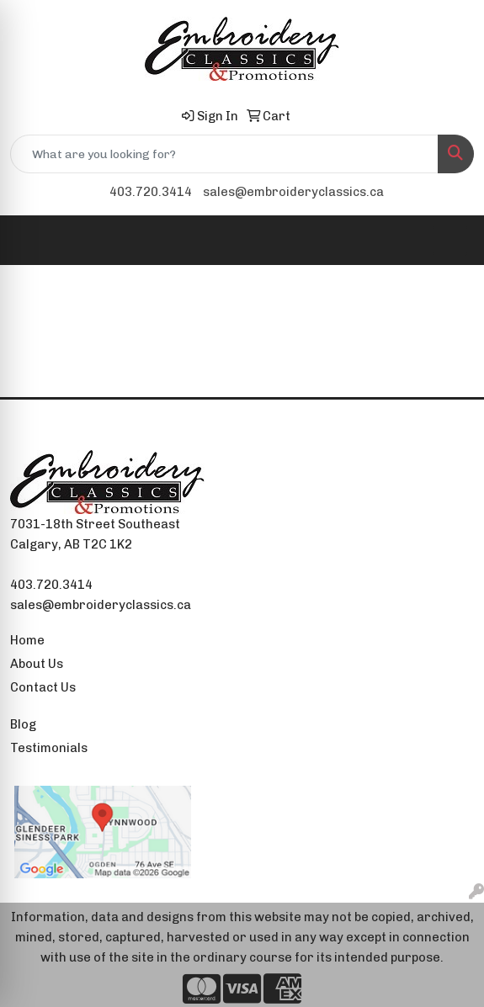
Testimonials (49, 747)
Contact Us (43, 687)
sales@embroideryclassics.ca (293, 191)
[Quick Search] (224, 154)
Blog (23, 724)
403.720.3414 (150, 191)
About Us (36, 663)
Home (27, 640)
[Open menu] (450, 240)
